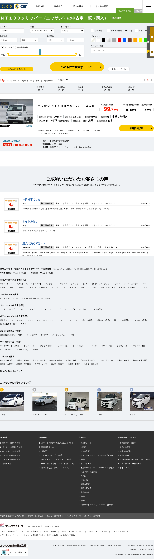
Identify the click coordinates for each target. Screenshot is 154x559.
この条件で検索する (77, 67)
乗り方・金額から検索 (11, 443)
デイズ (117, 284)
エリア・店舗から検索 (11, 459)
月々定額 (152, 49)
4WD (72, 335)
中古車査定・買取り (128, 443)
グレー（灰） (78, 346)
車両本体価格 (20, 47)
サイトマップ (125, 468)
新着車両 (96, 31)
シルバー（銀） (62, 346)
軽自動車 (3, 320)
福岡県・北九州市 (140, 360)
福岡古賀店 (85, 484)
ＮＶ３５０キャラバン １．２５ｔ (133, 287)
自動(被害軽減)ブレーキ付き (11, 335)
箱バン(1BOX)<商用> (8, 324)
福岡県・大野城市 (23, 364)
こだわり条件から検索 (11, 455)
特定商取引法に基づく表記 (76, 545)
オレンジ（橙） (139, 346)
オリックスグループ (8, 531)
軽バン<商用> (88, 320)
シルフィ (74, 284)
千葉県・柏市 (71, 360)
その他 (23, 324)
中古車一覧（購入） (36, 516)
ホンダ (12, 309)
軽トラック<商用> (121, 320)
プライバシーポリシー (96, 545)
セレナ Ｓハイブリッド (101, 284)
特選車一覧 (6, 464)
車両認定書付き (47, 447)
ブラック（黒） (46, 346)
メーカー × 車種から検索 (12, 447)
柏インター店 (86, 464)
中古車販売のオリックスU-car (12, 516)
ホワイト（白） (30, 346)
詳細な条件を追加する (17, 69)
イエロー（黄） (6, 349)
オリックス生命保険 (30, 531)
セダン (30, 320)
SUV (77, 320)
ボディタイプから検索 (11, 451)
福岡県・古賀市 (6, 364)
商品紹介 (58, 6)
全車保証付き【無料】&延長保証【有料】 (58, 464)
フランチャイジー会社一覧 (130, 464)
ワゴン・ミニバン (64, 320)
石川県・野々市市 (106, 360)
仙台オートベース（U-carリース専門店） (97, 455)
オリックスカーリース (9, 535)
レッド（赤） (93, 346)
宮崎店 (83, 496)
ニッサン (22, 309)
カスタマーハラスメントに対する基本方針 (139, 545)
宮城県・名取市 (22, 360)
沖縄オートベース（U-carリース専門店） (97, 505)
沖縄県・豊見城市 (91, 364)
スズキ (72, 309)
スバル (52, 309)
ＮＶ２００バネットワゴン (104, 287)
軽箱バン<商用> (103, 320)
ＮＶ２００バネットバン (79, 287)
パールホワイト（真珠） (10, 346)
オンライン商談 (16, 552)
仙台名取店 (85, 451)
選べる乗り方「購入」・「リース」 (55, 468)
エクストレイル (6, 284)
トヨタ (2, 309)
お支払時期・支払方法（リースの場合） (136, 459)
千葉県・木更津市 (87, 360)
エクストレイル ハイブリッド (29, 284)
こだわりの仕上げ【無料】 (52, 455)
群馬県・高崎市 (55, 360)
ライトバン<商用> (140, 320)
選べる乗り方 (79, 6)
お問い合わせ (125, 455)
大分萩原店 (85, 492)
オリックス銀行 (49, 531)
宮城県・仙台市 (39, 360)
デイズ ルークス (131, 284)
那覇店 (83, 501)
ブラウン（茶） (123, 346)
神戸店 (83, 476)
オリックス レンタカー (97, 531)
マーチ (2, 287)
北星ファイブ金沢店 (89, 472)
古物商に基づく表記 (114, 545)
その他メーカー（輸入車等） (91, 309)
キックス (63, 284)
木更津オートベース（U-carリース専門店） (98, 468)
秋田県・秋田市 (6, 360)
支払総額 (6, 47)
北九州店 (84, 480)
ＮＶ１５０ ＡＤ (58, 287)
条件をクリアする (119, 69)
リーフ (12, 287)
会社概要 (134, 550)
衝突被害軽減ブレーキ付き (119, 31)
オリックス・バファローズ (72, 531)
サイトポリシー (58, 545)
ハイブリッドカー (144, 31)
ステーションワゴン (45, 320)
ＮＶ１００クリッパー (38, 287)
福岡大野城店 (86, 488)
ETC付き (44, 335)
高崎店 (83, 459)
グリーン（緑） (22, 349)
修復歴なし (45, 451)
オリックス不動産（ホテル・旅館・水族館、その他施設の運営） (50, 535)
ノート (145, 284)
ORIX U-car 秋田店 (11, 141)
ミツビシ (42, 309)
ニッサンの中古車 (54, 516)
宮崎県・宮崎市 (57, 364)
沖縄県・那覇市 (74, 364)
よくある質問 (102, 6)
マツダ (32, 309)
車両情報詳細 (136, 128)
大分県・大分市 (41, 364)
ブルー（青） (107, 346)
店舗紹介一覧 (86, 443)
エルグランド (50, 284)
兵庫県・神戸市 (123, 360)
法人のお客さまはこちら (11, 371)
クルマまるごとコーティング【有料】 (56, 459)
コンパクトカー (17, 320)
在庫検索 (40, 6)
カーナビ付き (32, 335)
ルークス (22, 287)
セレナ (85, 284)
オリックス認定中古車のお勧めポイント (57, 443)
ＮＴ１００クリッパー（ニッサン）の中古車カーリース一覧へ (25, 298)
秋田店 (29, 126)
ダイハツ (62, 309)
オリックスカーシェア (121, 531)
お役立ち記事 (125, 451)
